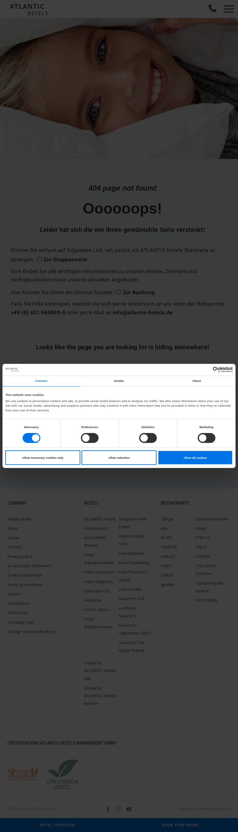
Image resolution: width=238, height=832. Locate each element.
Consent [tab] (41, 381)
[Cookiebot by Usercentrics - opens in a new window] (205, 370)
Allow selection (119, 457)
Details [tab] (119, 381)
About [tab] (196, 381)
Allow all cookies (195, 457)
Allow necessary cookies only (43, 457)
